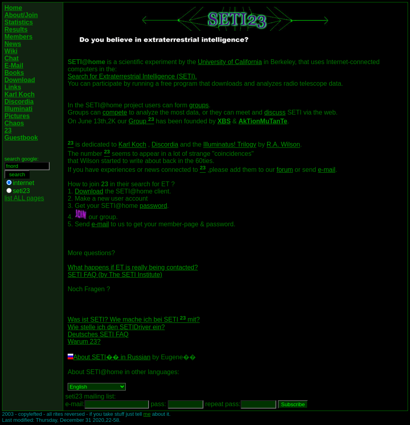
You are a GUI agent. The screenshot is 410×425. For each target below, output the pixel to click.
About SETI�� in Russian (112, 357)
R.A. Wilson (283, 144)
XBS (224, 121)
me (147, 414)
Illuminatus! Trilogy (230, 144)
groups (199, 105)
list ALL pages (24, 198)
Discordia (165, 144)
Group (141, 121)
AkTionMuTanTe (263, 121)
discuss (274, 112)
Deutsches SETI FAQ (98, 334)
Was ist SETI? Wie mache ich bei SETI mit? (134, 319)
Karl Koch (132, 144)
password (153, 205)
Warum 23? (84, 341)
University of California (230, 61)
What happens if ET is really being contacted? (133, 267)
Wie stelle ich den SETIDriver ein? (116, 327)
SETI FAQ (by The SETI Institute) (115, 274)
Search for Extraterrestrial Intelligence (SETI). (132, 76)
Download (89, 191)
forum (285, 169)
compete (114, 112)
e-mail (327, 169)
